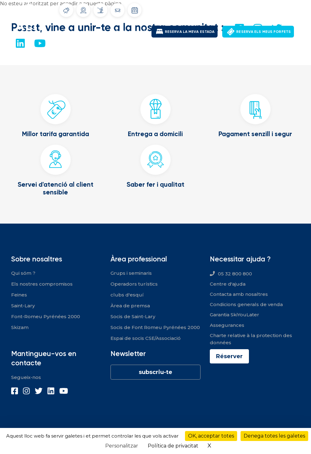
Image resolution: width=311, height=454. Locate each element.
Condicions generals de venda (246, 304)
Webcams (83, 10)
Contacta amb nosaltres (239, 294)
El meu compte (266, 9)
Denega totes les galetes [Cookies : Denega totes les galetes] (274, 436)
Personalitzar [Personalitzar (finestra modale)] (121, 446)
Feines (19, 295)
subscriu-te (155, 372)
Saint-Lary (68, 32)
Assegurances (227, 325)
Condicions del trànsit (117, 10)
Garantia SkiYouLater (234, 315)
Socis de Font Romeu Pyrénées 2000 (155, 327)
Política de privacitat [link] (173, 446)
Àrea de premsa (130, 306)
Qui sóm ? (23, 273)
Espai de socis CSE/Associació (145, 338)
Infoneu (100, 10)
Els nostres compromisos (42, 284)
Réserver (229, 356)
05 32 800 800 (235, 274)
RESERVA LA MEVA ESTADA (189, 31)
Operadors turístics (134, 284)
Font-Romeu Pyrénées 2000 (117, 32)
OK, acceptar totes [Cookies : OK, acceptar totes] (211, 436)
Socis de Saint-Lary (132, 316)
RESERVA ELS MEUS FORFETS (263, 31)
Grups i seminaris (131, 273)
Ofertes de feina (225, 9)
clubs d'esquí (127, 295)
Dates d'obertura (135, 10)
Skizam (20, 327)
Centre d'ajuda (228, 284)
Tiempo (66, 10)
